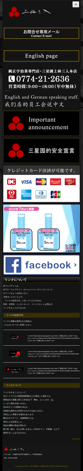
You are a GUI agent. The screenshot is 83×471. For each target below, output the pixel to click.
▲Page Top (76, 439)
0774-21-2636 (12, 458)
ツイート (7, 91)
